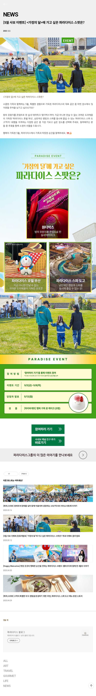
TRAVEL (8, 671)
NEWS (10, 14)
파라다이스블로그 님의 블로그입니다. (21, 635)
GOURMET (9, 676)
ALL (5, 661)
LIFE (5, 681)
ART (5, 666)
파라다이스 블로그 (16, 632)
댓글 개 (5, 620)
